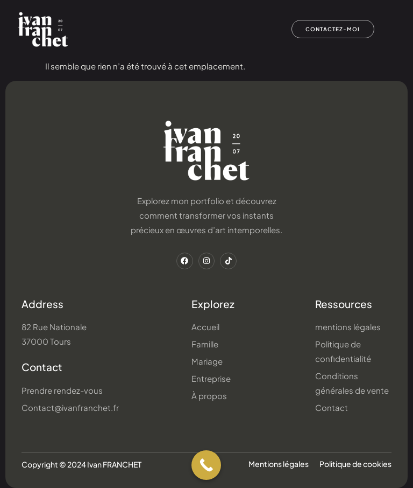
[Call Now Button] (206, 465)
